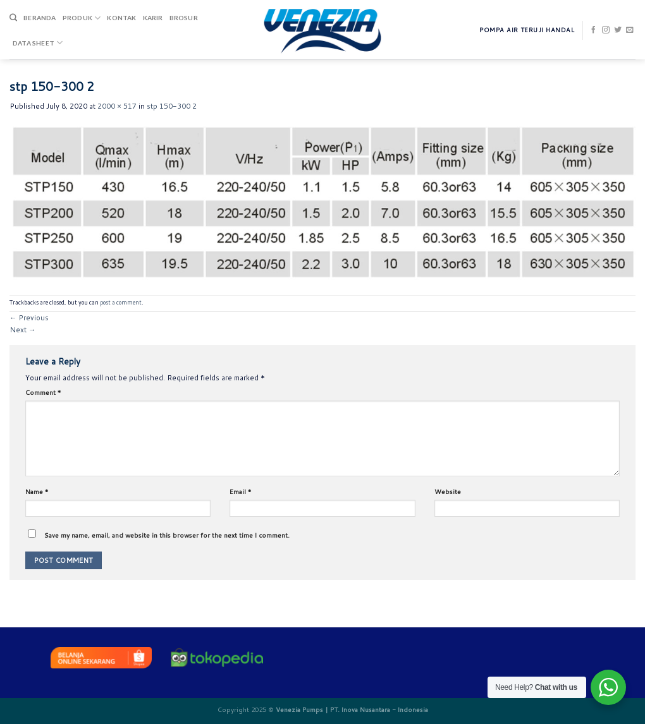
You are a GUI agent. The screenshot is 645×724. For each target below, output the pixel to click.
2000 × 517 (117, 106)
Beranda (39, 17)
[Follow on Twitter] (618, 30)
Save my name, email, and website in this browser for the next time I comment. (167, 535)
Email (241, 491)
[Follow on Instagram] (606, 30)
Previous (29, 318)
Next (22, 330)
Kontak (121, 17)
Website (447, 491)
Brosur (183, 17)
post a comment (121, 302)
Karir (153, 17)
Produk (82, 18)
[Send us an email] (630, 30)
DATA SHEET (38, 43)
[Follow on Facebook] (594, 30)
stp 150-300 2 (172, 106)
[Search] (13, 18)
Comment (43, 392)
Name (37, 491)
